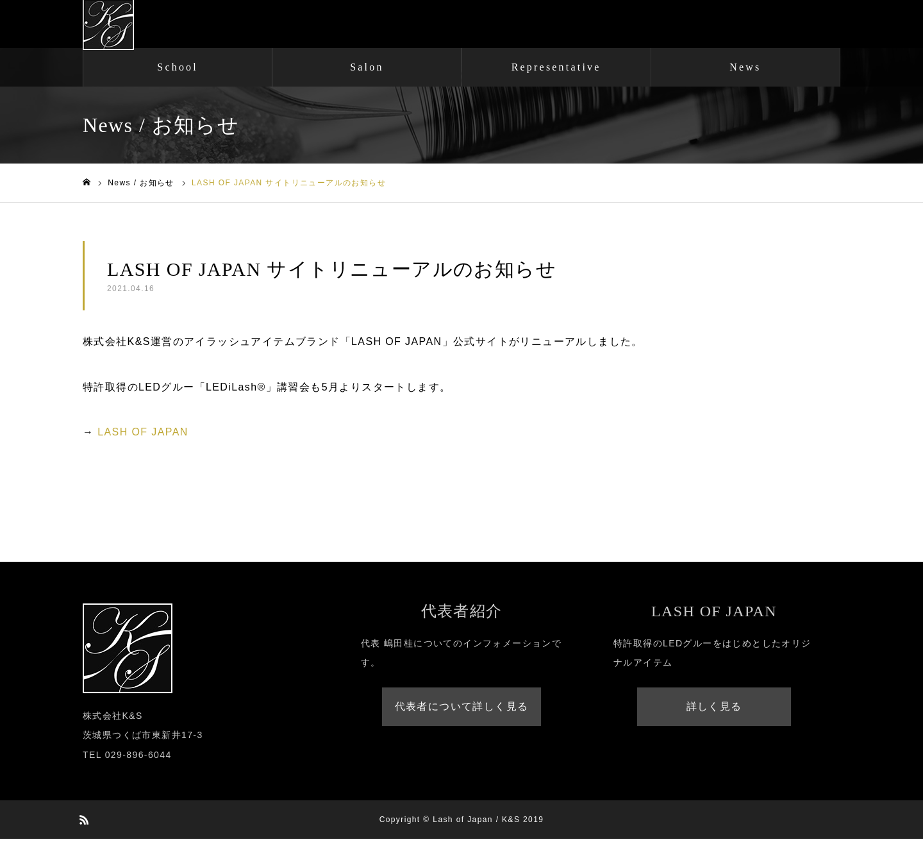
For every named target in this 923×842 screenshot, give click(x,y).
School (177, 70)
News (745, 70)
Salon (366, 70)
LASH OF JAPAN (143, 435)
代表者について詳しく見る (462, 709)
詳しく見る (714, 709)
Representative (556, 70)
